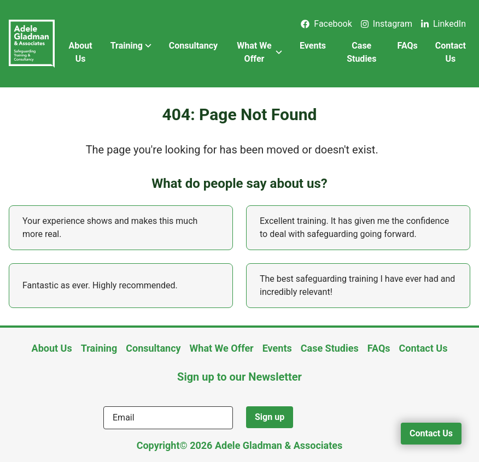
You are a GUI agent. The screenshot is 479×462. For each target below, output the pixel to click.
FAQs (408, 45)
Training (130, 46)
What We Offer (259, 52)
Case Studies (361, 52)
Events (313, 45)
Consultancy (193, 45)
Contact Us (450, 52)
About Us (80, 52)
